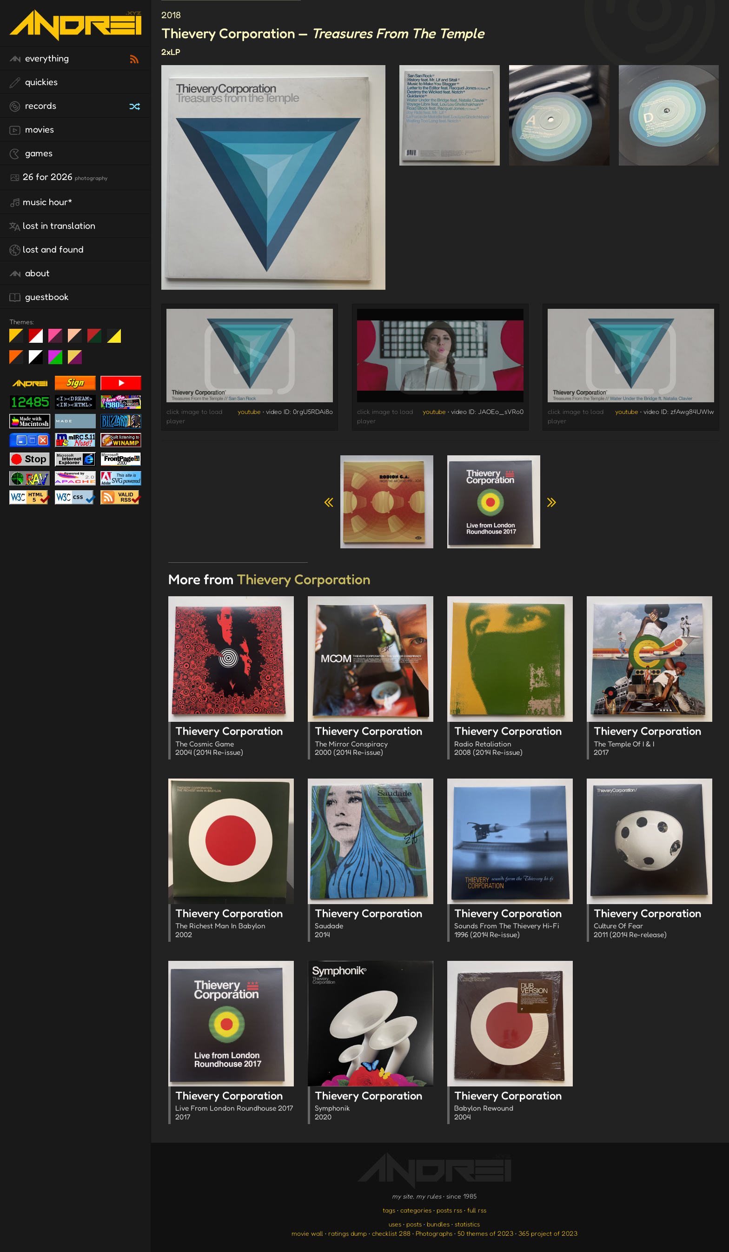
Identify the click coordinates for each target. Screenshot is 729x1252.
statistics (467, 1224)
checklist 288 (391, 1233)
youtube (249, 411)
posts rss (449, 1210)
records (32, 106)
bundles (438, 1224)
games (31, 153)
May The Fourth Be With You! (117, 339)
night (19, 339)
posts (414, 1224)
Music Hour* (41, 202)
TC (78, 361)
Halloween (19, 361)
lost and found (46, 250)
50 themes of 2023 (485, 1233)
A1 (58, 361)
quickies (33, 82)
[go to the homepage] (75, 35)
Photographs (434, 1233)
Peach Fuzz (78, 339)
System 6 (39, 361)
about (29, 273)
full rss (476, 1210)
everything (39, 59)
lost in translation (52, 226)
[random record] (136, 105)
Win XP (133, 336)
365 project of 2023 (547, 1233)
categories (415, 1210)
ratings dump (347, 1233)
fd (58, 339)
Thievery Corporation (234, 741)
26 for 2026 (58, 177)
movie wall (307, 1233)
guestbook (39, 297)
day (39, 339)
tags (389, 1210)
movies (31, 130)
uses (395, 1224)
